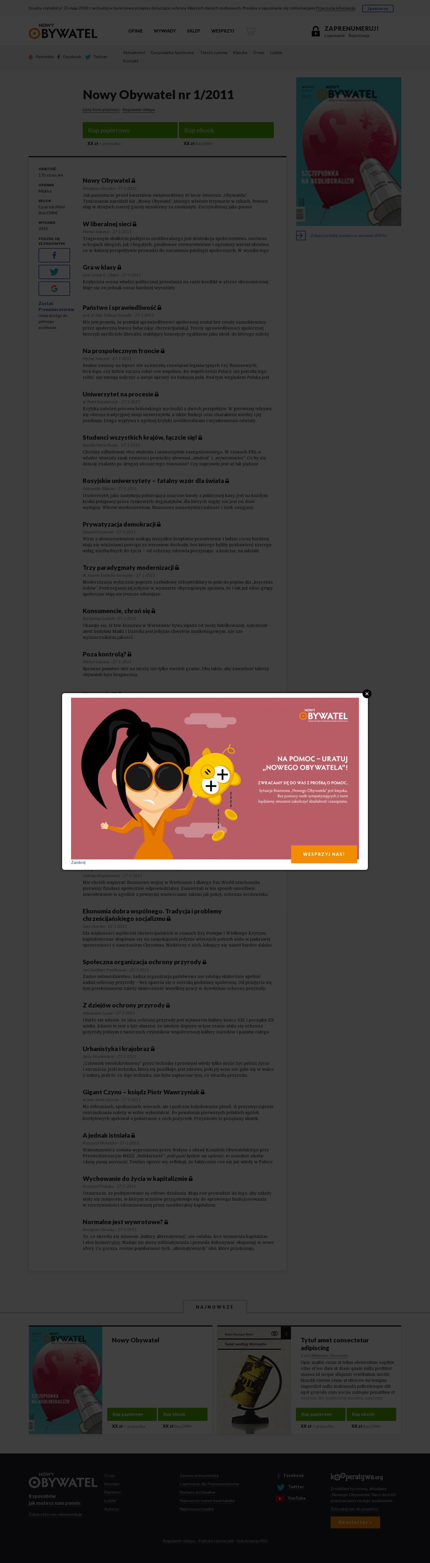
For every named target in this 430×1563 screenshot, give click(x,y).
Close (367, 693)
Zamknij (78, 862)
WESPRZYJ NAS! (324, 854)
